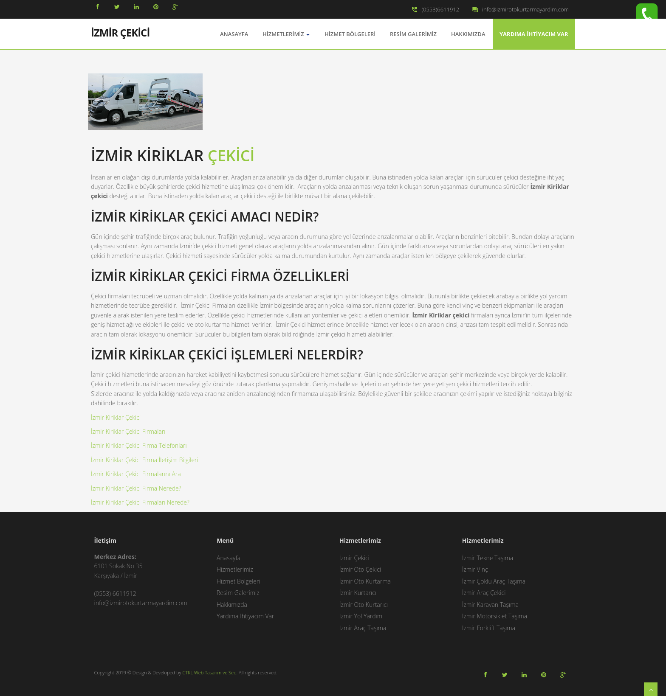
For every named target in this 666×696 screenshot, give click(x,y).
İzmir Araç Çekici (483, 593)
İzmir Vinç (475, 569)
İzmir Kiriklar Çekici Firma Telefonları (139, 445)
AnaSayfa (234, 34)
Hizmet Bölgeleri (350, 34)
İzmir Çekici (354, 558)
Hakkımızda (468, 34)
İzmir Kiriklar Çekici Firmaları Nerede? (140, 502)
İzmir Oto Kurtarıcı (363, 605)
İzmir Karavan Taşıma (490, 605)
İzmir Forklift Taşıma (488, 628)
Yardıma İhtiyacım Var (534, 34)
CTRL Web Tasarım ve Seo (209, 672)
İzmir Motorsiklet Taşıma (494, 616)
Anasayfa (228, 558)
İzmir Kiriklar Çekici (116, 417)
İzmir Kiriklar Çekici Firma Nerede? (136, 488)
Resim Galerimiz (413, 34)
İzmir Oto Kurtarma (365, 581)
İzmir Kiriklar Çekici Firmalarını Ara (136, 474)
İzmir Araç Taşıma (362, 628)
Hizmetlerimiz (286, 34)
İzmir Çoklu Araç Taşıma (493, 581)
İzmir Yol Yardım (360, 616)
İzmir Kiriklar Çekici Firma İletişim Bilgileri (144, 460)
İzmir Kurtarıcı (357, 593)
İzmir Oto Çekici (360, 569)
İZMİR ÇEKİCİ (120, 32)
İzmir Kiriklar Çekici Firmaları (128, 431)
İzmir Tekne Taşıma (487, 558)
